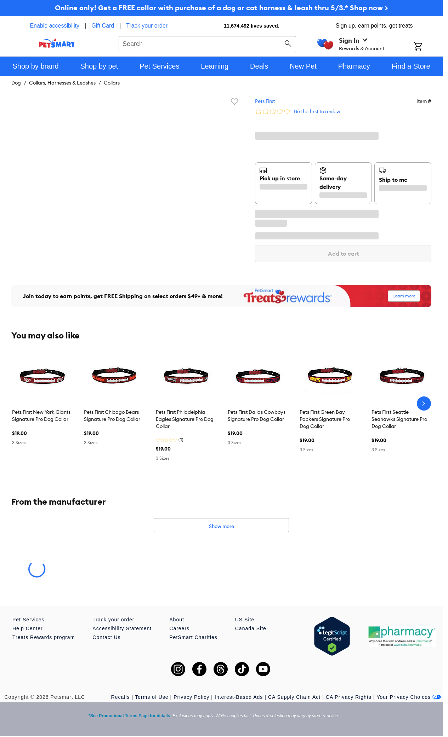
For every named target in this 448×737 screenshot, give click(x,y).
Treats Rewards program (43, 637)
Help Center (27, 628)
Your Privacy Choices (408, 697)
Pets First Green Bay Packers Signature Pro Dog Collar (325, 419)
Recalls (120, 697)
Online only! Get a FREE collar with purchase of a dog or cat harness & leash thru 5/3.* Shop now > (221, 7)
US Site (244, 619)
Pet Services (28, 619)
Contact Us (106, 637)
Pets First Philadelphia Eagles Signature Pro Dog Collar (185, 419)
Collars (112, 83)
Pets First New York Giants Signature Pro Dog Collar (41, 415)
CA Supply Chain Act (294, 697)
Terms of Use (151, 697)
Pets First (265, 101)
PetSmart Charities (193, 637)
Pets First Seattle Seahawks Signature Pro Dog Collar (399, 419)
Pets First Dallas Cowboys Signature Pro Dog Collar (256, 415)
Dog (16, 83)
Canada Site (250, 628)
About (176, 619)
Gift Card (102, 26)
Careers (179, 628)
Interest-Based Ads (239, 697)
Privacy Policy (191, 697)
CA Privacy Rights (349, 697)
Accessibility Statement (122, 628)
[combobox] (207, 43)
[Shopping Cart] (427, 47)
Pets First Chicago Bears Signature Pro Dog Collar (112, 415)
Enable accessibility (54, 26)
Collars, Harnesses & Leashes (62, 83)
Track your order (147, 26)
